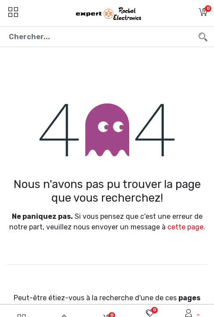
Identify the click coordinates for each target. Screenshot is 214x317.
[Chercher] (203, 37)
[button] (203, 13)
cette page (185, 227)
